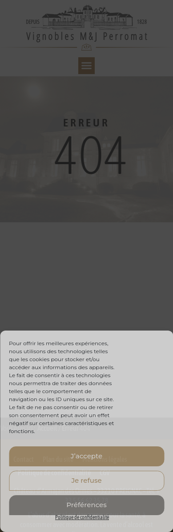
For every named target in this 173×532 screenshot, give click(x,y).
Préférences (86, 504)
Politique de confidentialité (82, 517)
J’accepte (86, 456)
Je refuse (86, 480)
